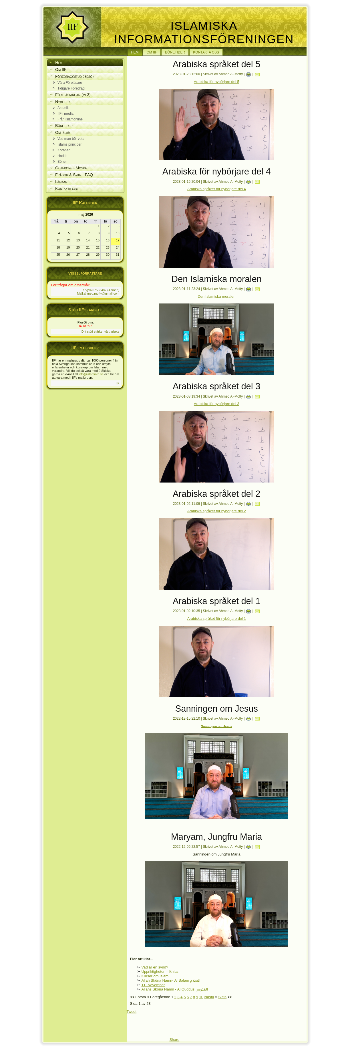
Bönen (62, 162)
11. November (153, 985)
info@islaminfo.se (91, 374)
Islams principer (69, 144)
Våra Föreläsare (69, 83)
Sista (222, 997)
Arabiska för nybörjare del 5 (216, 82)
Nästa (209, 997)
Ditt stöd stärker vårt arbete (100, 331)
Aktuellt (63, 108)
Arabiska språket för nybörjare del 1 (216, 618)
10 (201, 997)
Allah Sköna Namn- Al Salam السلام (171, 980)
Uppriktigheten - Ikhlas (160, 971)
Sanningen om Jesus (216, 726)
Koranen (63, 150)
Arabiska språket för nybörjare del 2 (216, 511)
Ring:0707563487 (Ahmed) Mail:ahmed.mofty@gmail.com (98, 291)
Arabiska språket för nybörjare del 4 (216, 189)
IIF (118, 383)
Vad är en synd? (155, 967)
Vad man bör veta (70, 139)
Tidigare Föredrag (71, 88)
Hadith (62, 156)
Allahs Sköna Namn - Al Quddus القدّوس (175, 989)
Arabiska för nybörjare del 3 (216, 404)
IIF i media (65, 114)
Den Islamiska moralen (216, 296)
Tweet (132, 1011)
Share (175, 1039)
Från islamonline (70, 119)
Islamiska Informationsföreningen (204, 32)
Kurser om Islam (155, 976)
